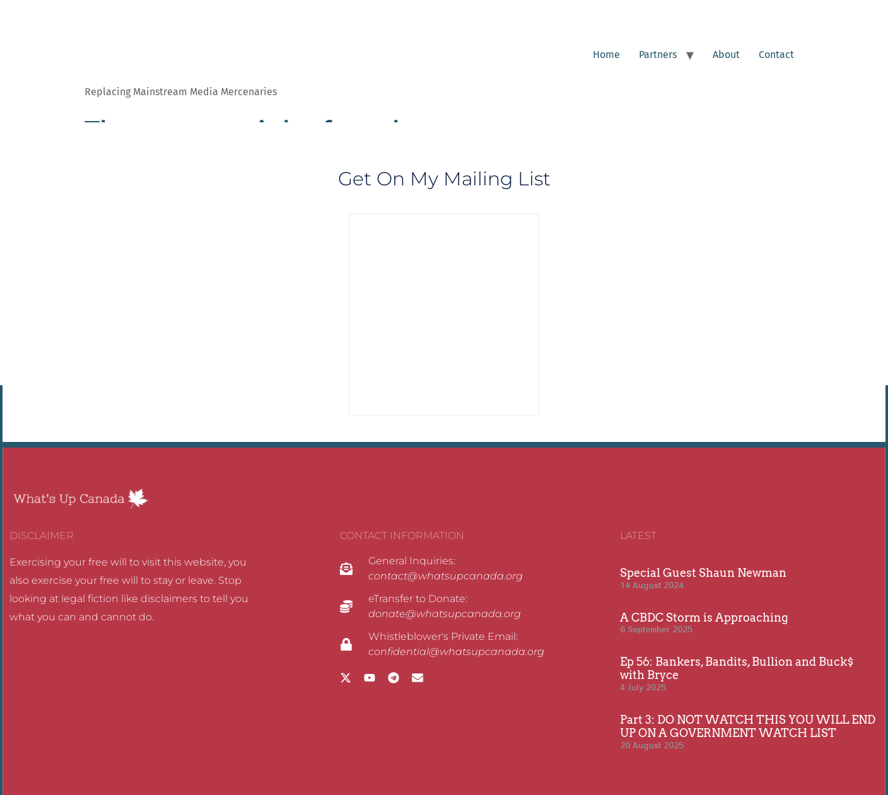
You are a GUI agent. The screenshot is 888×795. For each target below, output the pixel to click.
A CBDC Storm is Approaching (704, 617)
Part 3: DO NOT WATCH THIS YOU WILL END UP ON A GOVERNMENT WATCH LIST (747, 726)
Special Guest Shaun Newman (703, 572)
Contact (776, 55)
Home (606, 55)
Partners (658, 55)
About (726, 55)
